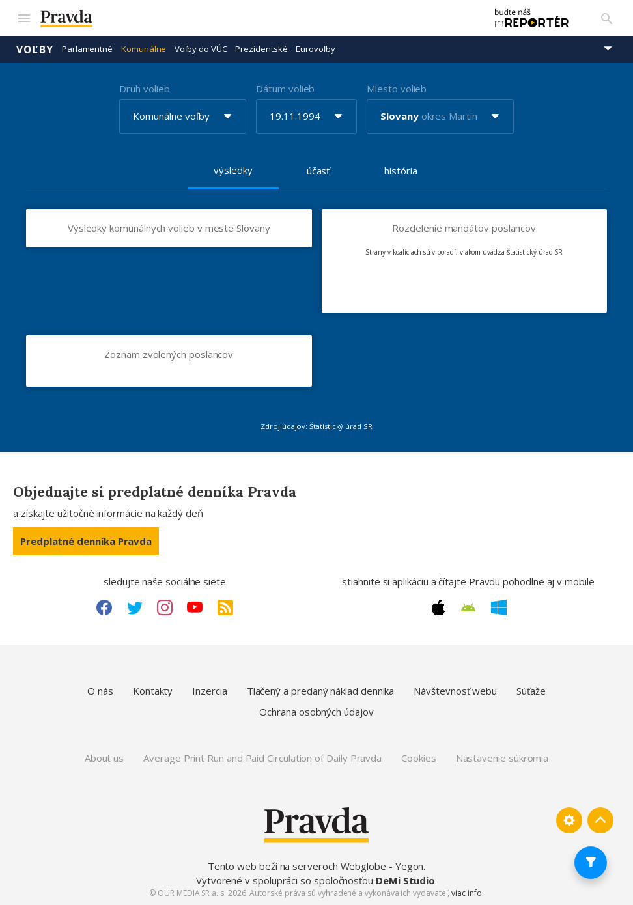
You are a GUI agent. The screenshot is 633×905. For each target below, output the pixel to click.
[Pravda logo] (256, 18)
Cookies (418, 757)
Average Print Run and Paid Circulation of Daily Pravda (262, 757)
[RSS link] (225, 607)
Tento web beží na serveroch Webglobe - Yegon (316, 865)
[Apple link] (438, 607)
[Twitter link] (135, 607)
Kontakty (153, 690)
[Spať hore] (600, 820)
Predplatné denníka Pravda (86, 540)
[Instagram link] (165, 607)
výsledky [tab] (233, 169)
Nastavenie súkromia (502, 757)
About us (104, 757)
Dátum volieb (285, 87)
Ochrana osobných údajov (316, 710)
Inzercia (209, 690)
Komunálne (143, 49)
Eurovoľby (315, 49)
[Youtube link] (195, 607)
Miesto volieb (397, 87)
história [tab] (400, 169)
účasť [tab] (318, 169)
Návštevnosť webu (455, 690)
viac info (466, 892)
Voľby (34, 49)
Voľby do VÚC (201, 49)
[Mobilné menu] (23, 18)
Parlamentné (87, 49)
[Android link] (468, 607)
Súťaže (531, 690)
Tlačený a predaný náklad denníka (321, 690)
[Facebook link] (104, 607)
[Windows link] (499, 607)
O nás (100, 690)
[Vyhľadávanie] (607, 18)
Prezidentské (261, 49)
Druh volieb (144, 87)
